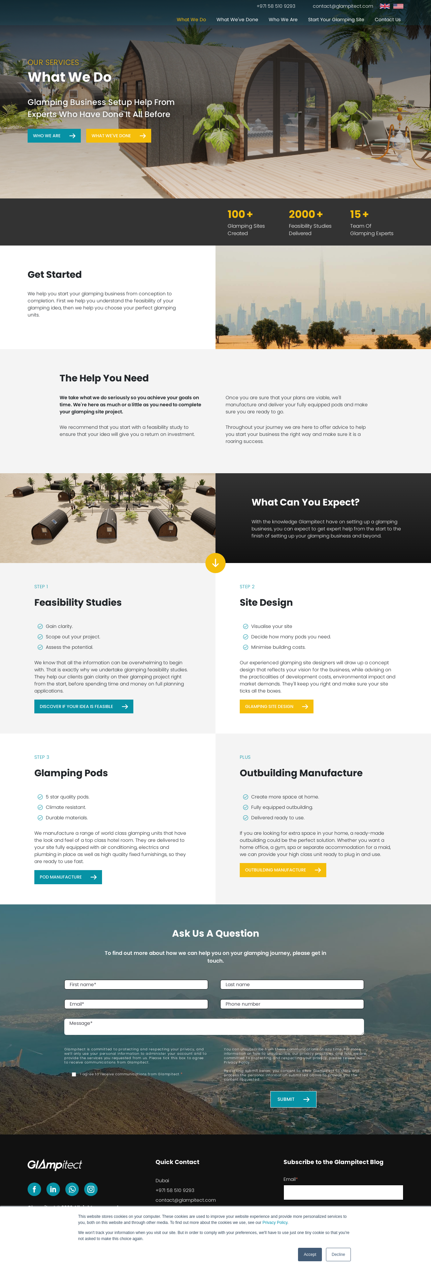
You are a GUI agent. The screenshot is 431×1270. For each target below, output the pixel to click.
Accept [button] (310, 1254)
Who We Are (283, 20)
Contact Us (388, 20)
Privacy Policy (274, 1222)
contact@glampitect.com (186, 1200)
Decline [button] (338, 1254)
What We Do (191, 20)
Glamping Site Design (269, 706)
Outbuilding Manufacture (275, 870)
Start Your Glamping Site (336, 20)
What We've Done (237, 20)
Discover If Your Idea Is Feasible (76, 706)
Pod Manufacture (61, 877)
